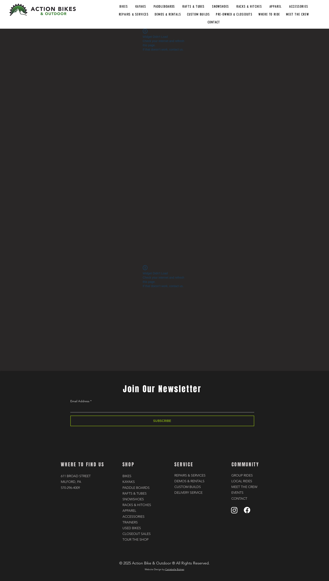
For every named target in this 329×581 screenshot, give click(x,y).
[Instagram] (234, 510)
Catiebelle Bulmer (174, 569)
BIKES (126, 476)
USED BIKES (131, 528)
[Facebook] (247, 510)
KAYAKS (128, 482)
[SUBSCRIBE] (162, 421)
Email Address (79, 401)
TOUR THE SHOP (135, 539)
